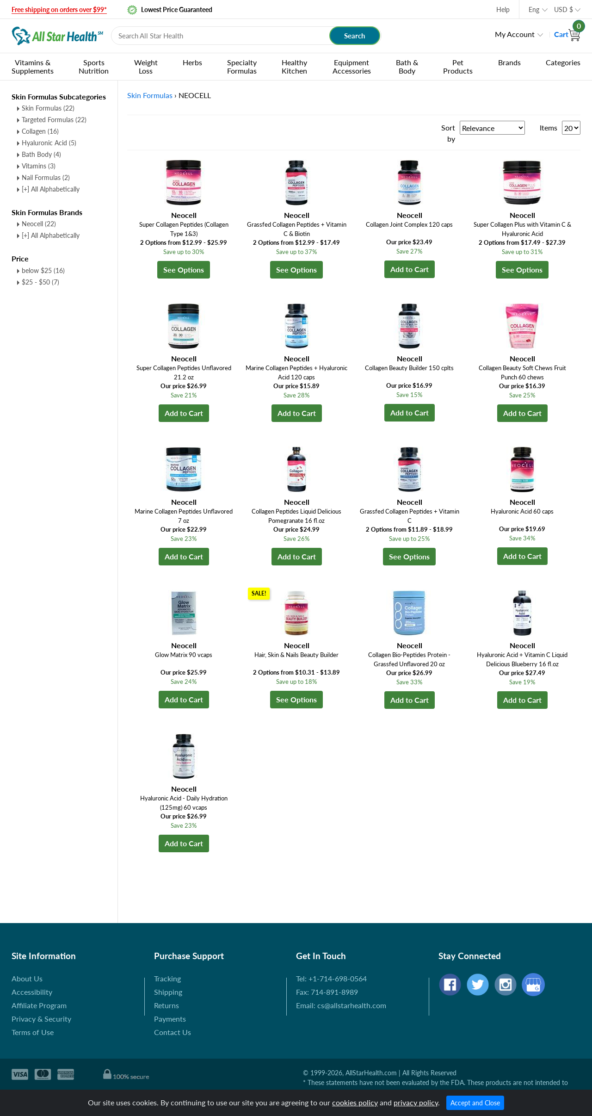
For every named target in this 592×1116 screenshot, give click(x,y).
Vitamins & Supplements (33, 66)
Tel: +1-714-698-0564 (331, 978)
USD (563, 9)
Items (548, 127)
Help (503, 9)
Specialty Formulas (242, 66)
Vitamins (39, 166)
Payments (170, 1018)
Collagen (40, 131)
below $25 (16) (43, 270)
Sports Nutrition (94, 66)
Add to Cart (409, 269)
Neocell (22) (39, 224)
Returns (166, 1005)
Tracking (167, 978)
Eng (534, 9)
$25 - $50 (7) (40, 282)
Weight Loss (146, 66)
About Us (27, 978)
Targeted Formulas (54, 120)
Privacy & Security (41, 1018)
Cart (567, 34)
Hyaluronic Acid (49, 143)
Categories (563, 62)
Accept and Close (475, 1103)
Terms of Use (33, 1032)
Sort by (448, 133)
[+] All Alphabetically (51, 189)
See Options (183, 269)
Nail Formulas (46, 177)
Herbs (192, 62)
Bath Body (41, 154)
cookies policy (355, 1102)
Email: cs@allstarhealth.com (341, 1005)
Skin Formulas (48, 108)
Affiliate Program (39, 1005)
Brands (509, 62)
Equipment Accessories (352, 66)
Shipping (168, 991)
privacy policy (416, 1102)
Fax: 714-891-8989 (327, 991)
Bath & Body (407, 66)
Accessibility (32, 991)
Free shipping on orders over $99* (59, 9)
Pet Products (458, 66)
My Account (515, 34)
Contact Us (172, 1032)
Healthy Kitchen (294, 66)
